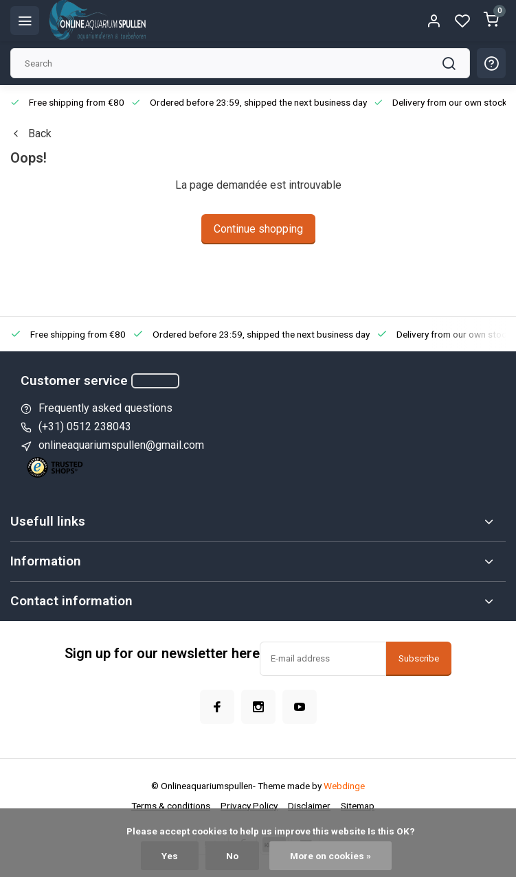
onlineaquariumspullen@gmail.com (121, 445)
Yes (169, 855)
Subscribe (419, 658)
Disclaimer (309, 805)
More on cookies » (330, 855)
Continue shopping (258, 228)
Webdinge (344, 785)
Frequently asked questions (105, 407)
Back (31, 133)
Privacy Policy (249, 805)
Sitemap (357, 805)
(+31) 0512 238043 (84, 426)
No (232, 855)
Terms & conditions (170, 805)
